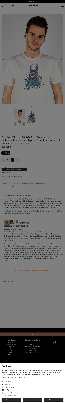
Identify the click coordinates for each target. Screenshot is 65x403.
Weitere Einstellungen (9, 396)
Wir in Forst (32, 351)
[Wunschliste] (6, 5)
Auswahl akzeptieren (32, 400)
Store (11, 351)
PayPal (7, 390)
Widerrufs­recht (11, 344)
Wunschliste (6, 172)
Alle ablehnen (53, 400)
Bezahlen (11, 342)
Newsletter (32, 348)
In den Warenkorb (14, 169)
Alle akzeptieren (11, 400)
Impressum (11, 346)
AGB (32, 342)
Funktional (8, 393)
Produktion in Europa (32, 353)
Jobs (10, 355)
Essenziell (8, 381)
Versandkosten (18, 176)
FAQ (10, 348)
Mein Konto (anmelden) (32, 346)
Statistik (7, 384)
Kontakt (32, 344)
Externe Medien (10, 387)
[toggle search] (1, 5)
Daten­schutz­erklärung (32, 340)
